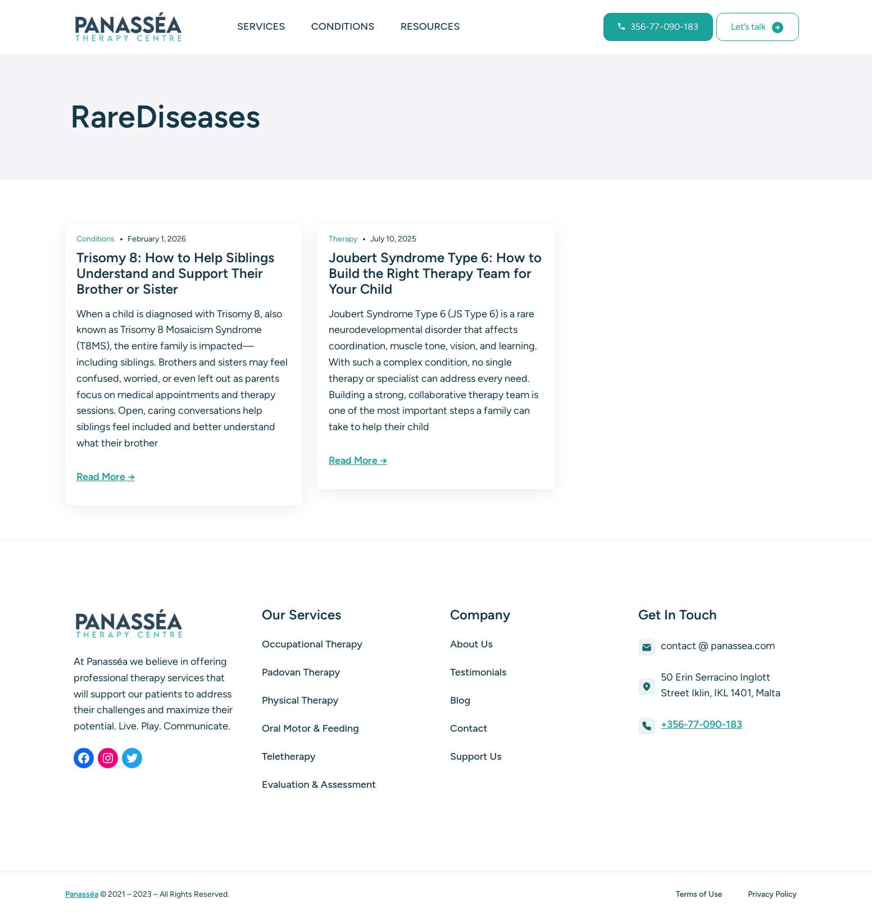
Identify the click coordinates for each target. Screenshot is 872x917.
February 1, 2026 (157, 239)
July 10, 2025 (393, 239)
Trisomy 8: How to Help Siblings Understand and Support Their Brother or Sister (175, 273)
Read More (100, 477)
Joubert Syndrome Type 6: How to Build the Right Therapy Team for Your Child (435, 273)
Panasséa (81, 894)
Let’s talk (748, 26)
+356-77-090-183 (701, 724)
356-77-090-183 (664, 26)
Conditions (95, 239)
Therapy (343, 239)
